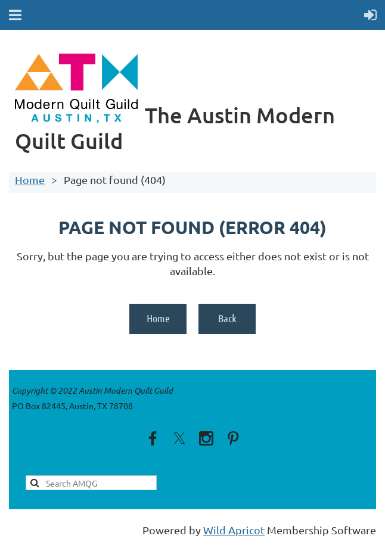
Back (227, 318)
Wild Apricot (234, 530)
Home (30, 179)
